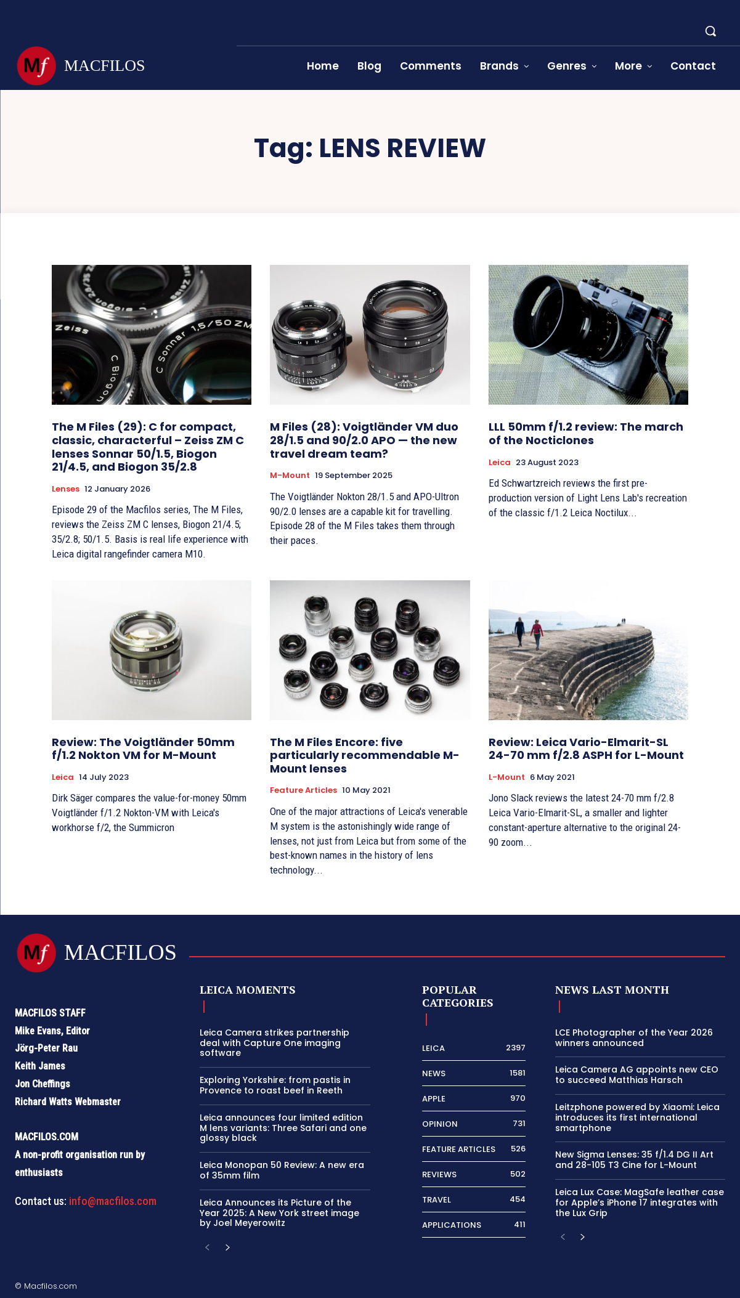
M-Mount (290, 476)
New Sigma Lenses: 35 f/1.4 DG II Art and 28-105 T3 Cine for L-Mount (634, 1159)
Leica (500, 463)
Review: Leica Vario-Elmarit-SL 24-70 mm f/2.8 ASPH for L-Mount (586, 748)
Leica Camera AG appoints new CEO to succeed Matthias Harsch (636, 1074)
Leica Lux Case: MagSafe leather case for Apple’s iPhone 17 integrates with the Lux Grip (639, 1202)
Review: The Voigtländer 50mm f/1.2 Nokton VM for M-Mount (143, 748)
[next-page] (227, 1248)
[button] (710, 31)
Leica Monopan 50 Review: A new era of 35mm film (282, 1170)
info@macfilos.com (113, 1201)
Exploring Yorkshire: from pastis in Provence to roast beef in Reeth (275, 1085)
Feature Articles (303, 790)
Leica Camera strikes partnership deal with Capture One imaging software (274, 1043)
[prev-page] (207, 1248)
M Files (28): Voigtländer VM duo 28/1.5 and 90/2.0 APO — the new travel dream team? (364, 440)
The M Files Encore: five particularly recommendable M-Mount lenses (365, 755)
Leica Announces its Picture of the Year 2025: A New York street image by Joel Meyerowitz (279, 1213)
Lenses (65, 489)
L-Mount (507, 777)
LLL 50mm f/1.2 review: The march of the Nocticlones (586, 433)
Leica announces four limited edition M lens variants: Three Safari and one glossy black (283, 1128)
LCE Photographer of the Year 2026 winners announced (634, 1037)
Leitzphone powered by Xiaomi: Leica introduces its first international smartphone (637, 1117)
